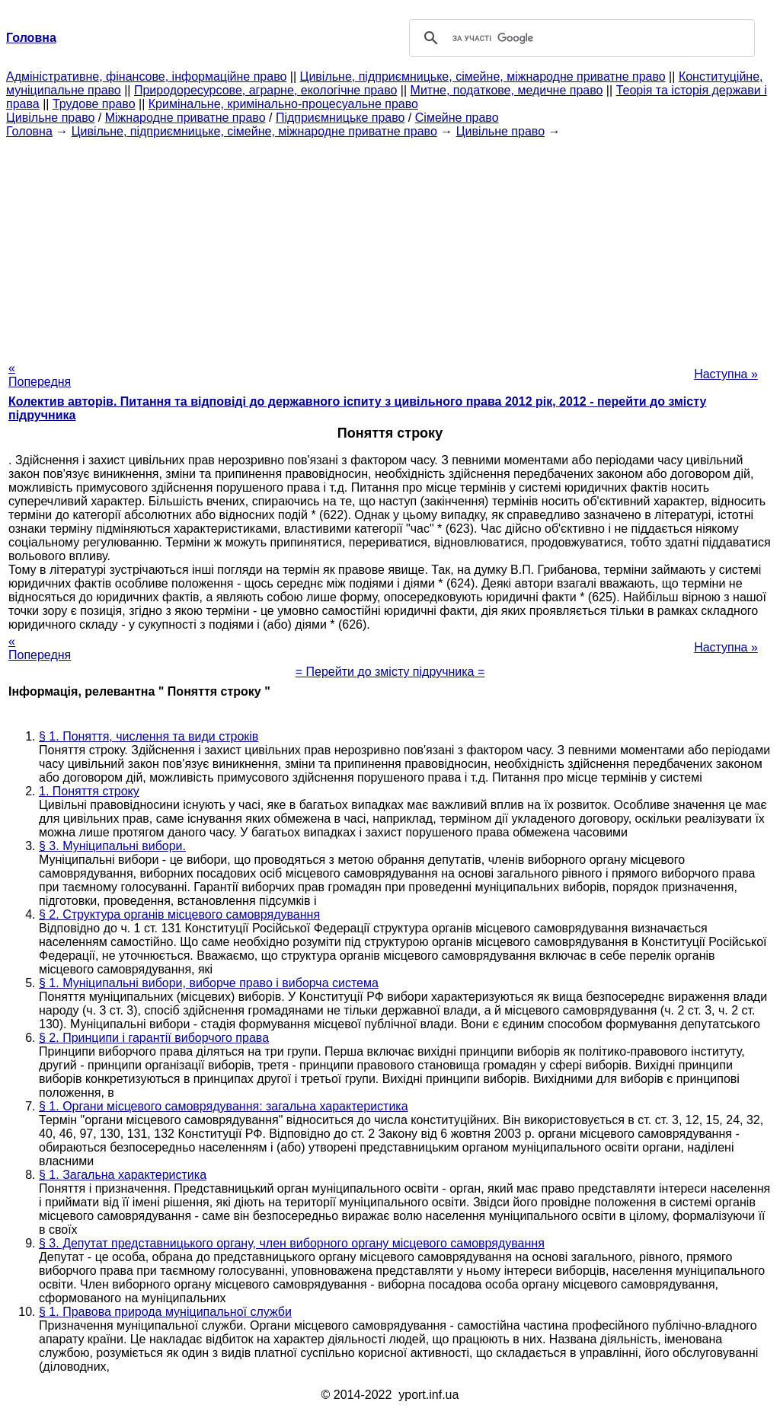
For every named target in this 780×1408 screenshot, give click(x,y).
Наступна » (726, 374)
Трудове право (94, 103)
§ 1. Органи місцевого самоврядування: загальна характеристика (223, 1106)
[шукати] (579, 38)
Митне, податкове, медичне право (507, 90)
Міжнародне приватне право (185, 117)
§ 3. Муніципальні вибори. (112, 845)
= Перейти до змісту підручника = (390, 671)
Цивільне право (50, 117)
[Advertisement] (390, 245)
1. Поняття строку (89, 791)
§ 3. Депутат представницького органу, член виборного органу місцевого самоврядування (292, 1243)
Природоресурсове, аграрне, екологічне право (265, 90)
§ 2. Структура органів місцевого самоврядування (179, 914)
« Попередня (39, 375)
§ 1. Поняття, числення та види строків (148, 736)
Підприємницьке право (340, 117)
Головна (29, 131)
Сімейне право (457, 117)
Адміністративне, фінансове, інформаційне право (146, 76)
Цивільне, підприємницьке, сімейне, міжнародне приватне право (483, 76)
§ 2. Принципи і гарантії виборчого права (154, 1037)
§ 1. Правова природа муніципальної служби (165, 1311)
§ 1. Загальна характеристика (122, 1174)
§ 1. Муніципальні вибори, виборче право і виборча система (209, 982)
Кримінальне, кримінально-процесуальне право (283, 103)
